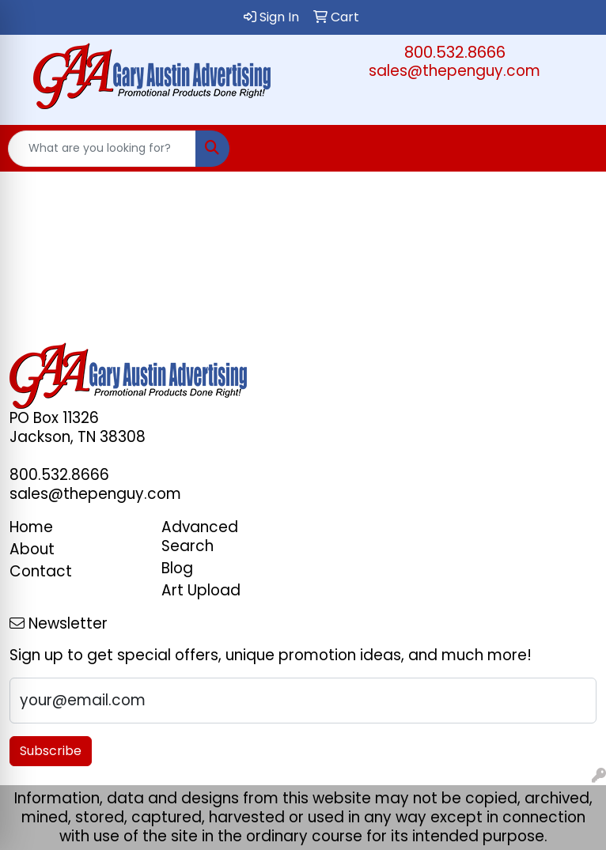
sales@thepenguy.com (454, 70)
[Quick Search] (102, 148)
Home (31, 527)
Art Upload (201, 590)
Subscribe (50, 751)
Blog (177, 568)
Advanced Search (199, 536)
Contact (40, 571)
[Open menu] (574, 148)
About (32, 549)
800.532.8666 (455, 52)
